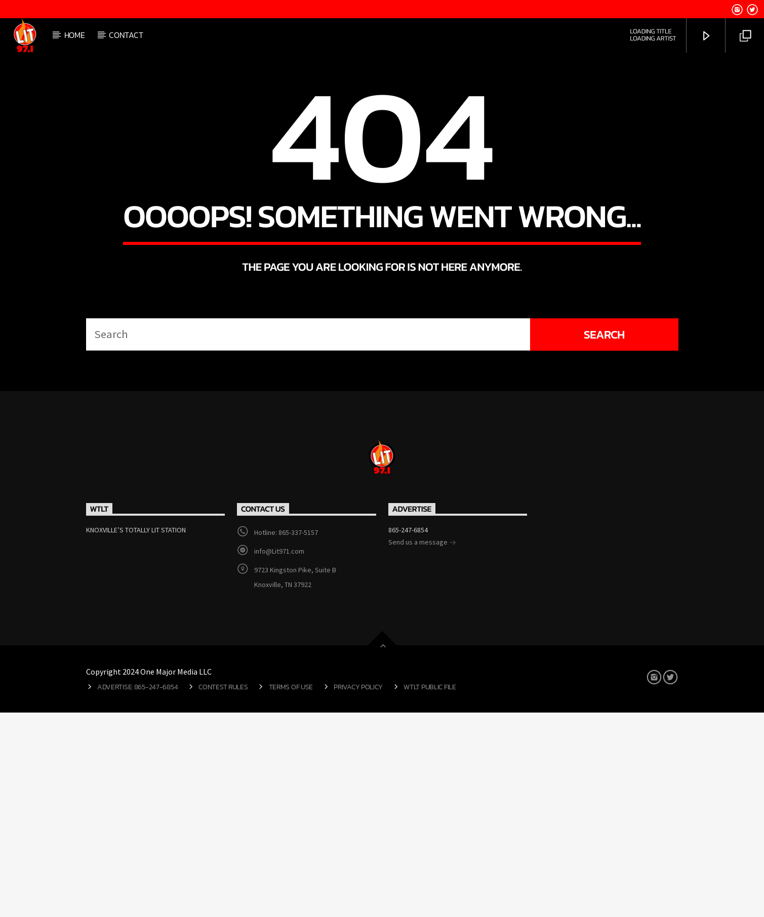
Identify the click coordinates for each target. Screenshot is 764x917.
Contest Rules (223, 891)
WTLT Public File (430, 891)
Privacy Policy (358, 891)
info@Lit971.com (279, 755)
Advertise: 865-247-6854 (137, 891)
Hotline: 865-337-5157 (286, 736)
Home (74, 35)
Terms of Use (291, 891)
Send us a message (422, 747)
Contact (126, 35)
